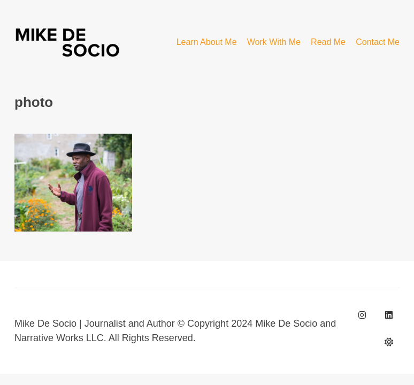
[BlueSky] (389, 341)
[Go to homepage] (67, 42)
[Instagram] (362, 315)
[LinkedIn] (389, 315)
